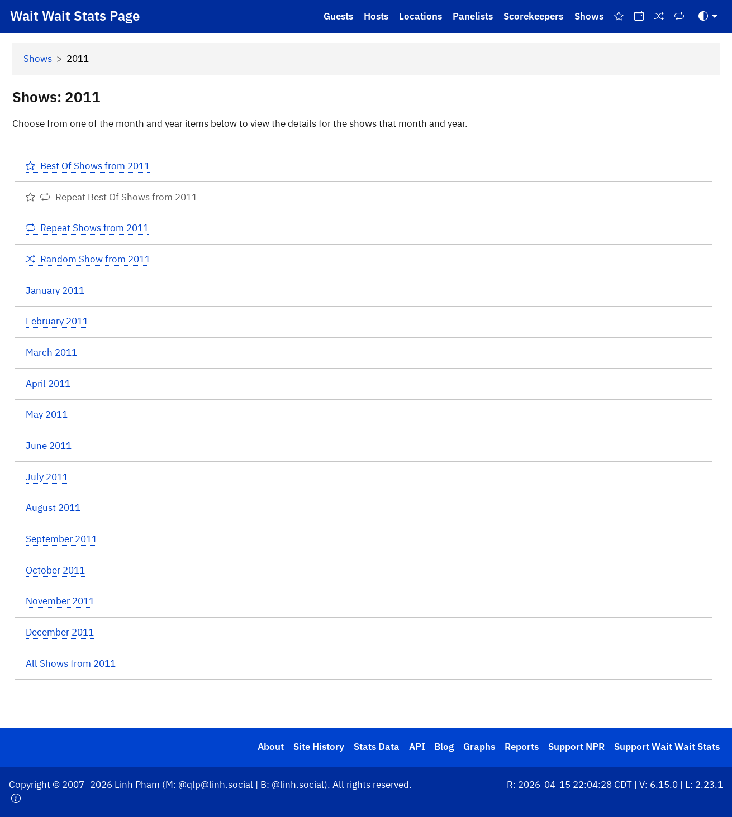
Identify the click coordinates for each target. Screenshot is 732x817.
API (417, 746)
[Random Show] (659, 16)
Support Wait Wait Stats (667, 746)
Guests (338, 16)
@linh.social (298, 784)
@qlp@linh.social (215, 784)
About (271, 746)
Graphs (479, 746)
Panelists (473, 16)
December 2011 (60, 632)
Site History (318, 746)
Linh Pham (137, 784)
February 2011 (57, 321)
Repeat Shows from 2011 (87, 228)
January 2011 (55, 290)
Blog (444, 746)
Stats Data (377, 746)
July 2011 (47, 477)
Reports (522, 746)
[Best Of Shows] (619, 16)
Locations (420, 16)
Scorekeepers (533, 16)
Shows (588, 16)
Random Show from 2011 (88, 259)
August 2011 (53, 507)
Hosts (376, 16)
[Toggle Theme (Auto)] (708, 16)
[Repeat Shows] (679, 16)
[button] (16, 798)
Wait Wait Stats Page (75, 16)
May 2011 (47, 414)
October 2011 (55, 570)
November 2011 (60, 601)
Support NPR (576, 746)
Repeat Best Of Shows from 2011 (111, 197)
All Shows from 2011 (71, 663)
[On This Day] (639, 16)
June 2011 (49, 445)
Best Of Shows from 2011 (88, 166)
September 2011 (61, 539)
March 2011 (51, 352)
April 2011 (48, 384)
